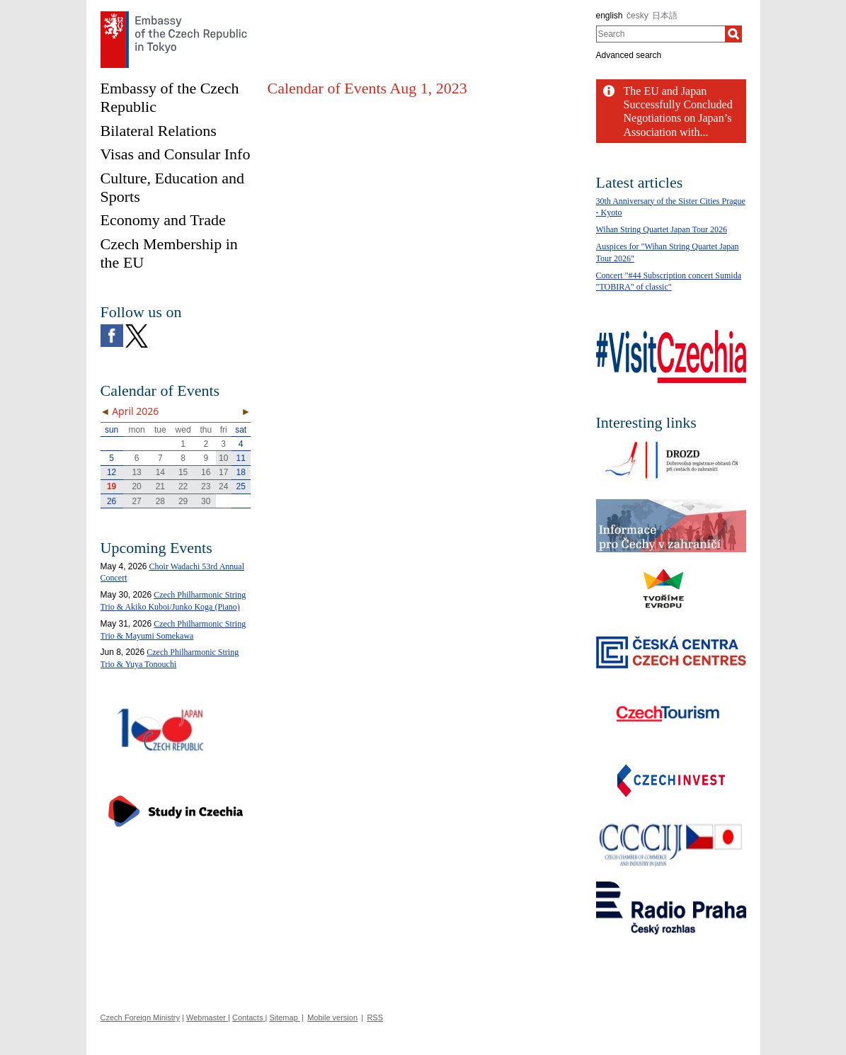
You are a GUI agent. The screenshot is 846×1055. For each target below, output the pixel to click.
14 (160, 472)
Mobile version (332, 1017)
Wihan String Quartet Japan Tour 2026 (661, 229)
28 (160, 501)
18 (240, 472)
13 (136, 472)
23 (205, 486)
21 (160, 486)
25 (240, 486)
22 (183, 486)
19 (111, 486)
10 (223, 458)
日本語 (665, 16)
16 (205, 472)
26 (111, 501)
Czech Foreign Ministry (140, 1017)
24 (223, 486)
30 (205, 501)
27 (136, 501)
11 (240, 458)
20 (136, 486)
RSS (375, 1017)
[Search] (733, 33)
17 (223, 472)
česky (637, 16)
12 (111, 472)
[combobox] (661, 33)
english (609, 16)
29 (183, 501)
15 (183, 472)
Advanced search (629, 55)
